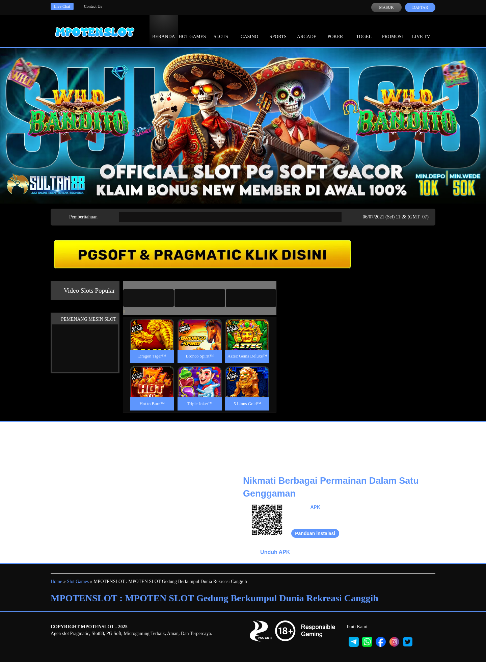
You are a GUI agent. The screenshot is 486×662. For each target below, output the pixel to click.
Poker (335, 30)
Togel (364, 30)
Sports (278, 30)
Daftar (420, 7)
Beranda (163, 30)
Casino (249, 30)
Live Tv (421, 30)
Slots (221, 30)
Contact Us (93, 6)
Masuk (386, 7)
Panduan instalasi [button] (315, 533)
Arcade (307, 30)
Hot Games (192, 30)
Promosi (392, 30)
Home (56, 581)
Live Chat (62, 6)
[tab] (148, 298)
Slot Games (78, 581)
